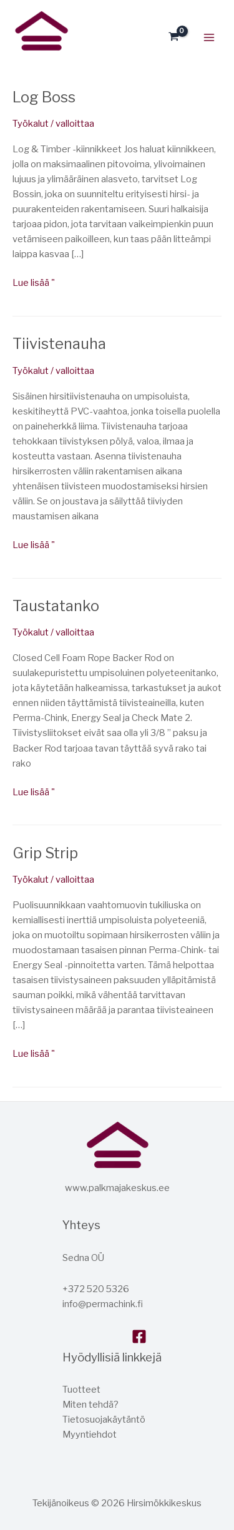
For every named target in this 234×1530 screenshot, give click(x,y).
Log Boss (44, 97)
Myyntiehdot (89, 1434)
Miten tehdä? (90, 1404)
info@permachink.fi (102, 1304)
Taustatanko (55, 606)
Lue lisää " (33, 281)
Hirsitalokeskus (16, 58)
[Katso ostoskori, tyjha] (173, 37)
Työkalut (30, 123)
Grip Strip (45, 853)
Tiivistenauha (59, 344)
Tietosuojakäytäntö (103, 1419)
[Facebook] (139, 1336)
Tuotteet (81, 1389)
